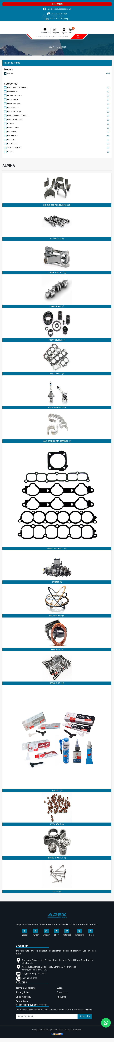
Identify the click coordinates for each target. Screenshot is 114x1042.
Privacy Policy (23, 992)
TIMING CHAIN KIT (58, 148)
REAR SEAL (58, 132)
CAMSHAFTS (58, 91)
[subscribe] (47, 1016)
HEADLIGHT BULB (58, 112)
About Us (61, 996)
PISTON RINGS (58, 128)
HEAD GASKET (58, 108)
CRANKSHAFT (58, 100)
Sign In (64, 31)
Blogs (59, 987)
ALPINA (58, 73)
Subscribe (84, 1016)
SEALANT (58, 140)
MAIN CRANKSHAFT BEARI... (58, 116)
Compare (55, 31)
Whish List (45, 31)
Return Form (22, 1001)
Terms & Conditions (25, 987)
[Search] (52, 36)
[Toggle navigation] (4, 24)
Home (51, 47)
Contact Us (62, 992)
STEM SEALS (58, 144)
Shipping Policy (23, 996)
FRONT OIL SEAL (58, 104)
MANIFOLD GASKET (58, 120)
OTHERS (58, 124)
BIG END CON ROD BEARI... (58, 87)
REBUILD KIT (58, 136)
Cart (71, 31)
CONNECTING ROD (58, 95)
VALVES (58, 152)
